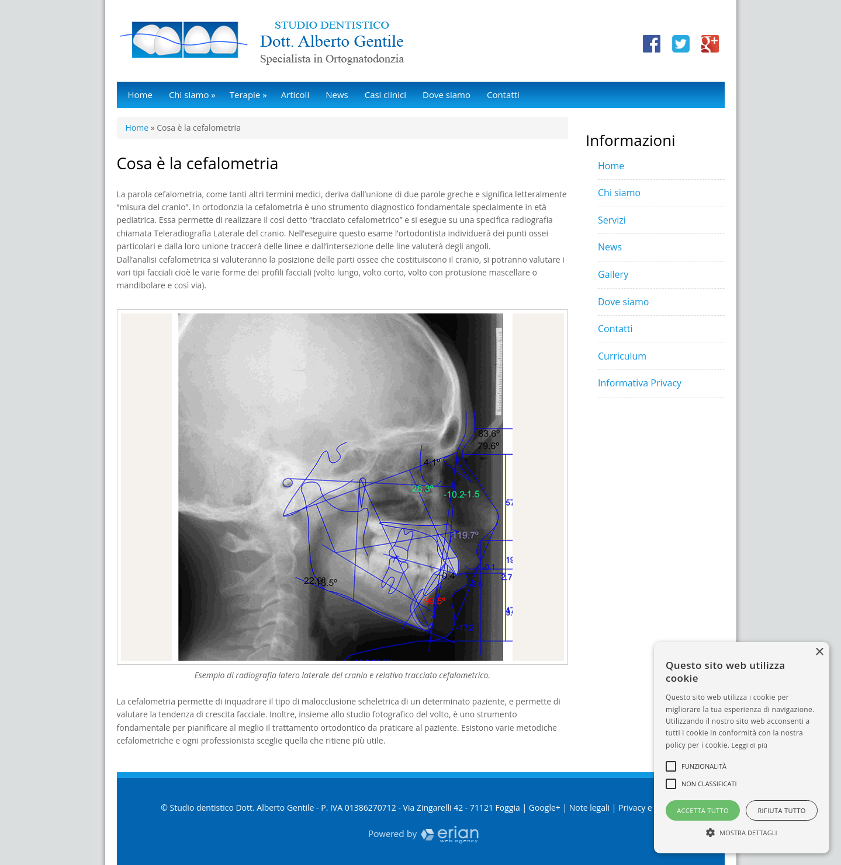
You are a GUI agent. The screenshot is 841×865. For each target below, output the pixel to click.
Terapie (248, 94)
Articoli (295, 94)
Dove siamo (446, 94)
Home (140, 94)
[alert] (741, 747)
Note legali (589, 807)
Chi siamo (192, 94)
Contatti (503, 94)
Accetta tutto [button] (703, 810)
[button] (742, 832)
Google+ (544, 807)
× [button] (819, 652)
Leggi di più (750, 745)
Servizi (612, 220)
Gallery (613, 274)
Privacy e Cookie (649, 807)
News (337, 94)
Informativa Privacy (639, 382)
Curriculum (622, 356)
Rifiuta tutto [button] (781, 810)
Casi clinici (385, 94)
